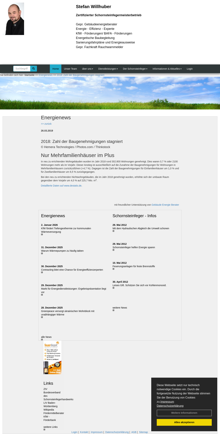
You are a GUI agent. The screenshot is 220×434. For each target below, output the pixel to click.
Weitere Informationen (184, 412)
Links (48, 383)
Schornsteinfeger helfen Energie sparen (134, 247)
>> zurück (46, 123)
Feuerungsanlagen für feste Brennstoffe (134, 266)
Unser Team (70, 68)
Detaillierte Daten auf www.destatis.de (61, 185)
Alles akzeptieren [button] (184, 422)
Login (190, 68)
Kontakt (84, 432)
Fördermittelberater (53, 413)
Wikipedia (48, 409)
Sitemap (143, 432)
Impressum (167, 401)
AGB (133, 432)
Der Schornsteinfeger (135, 68)
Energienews (53, 215)
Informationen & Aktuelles (167, 68)
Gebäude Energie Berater (165, 204)
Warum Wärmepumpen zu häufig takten (62, 250)
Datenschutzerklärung (170, 405)
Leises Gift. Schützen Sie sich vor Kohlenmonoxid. (139, 285)
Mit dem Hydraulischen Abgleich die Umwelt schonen (141, 228)
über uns (87, 68)
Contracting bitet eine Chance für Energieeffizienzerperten (72, 269)
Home (55, 68)
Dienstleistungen (108, 68)
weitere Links (50, 428)
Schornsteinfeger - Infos (134, 215)
